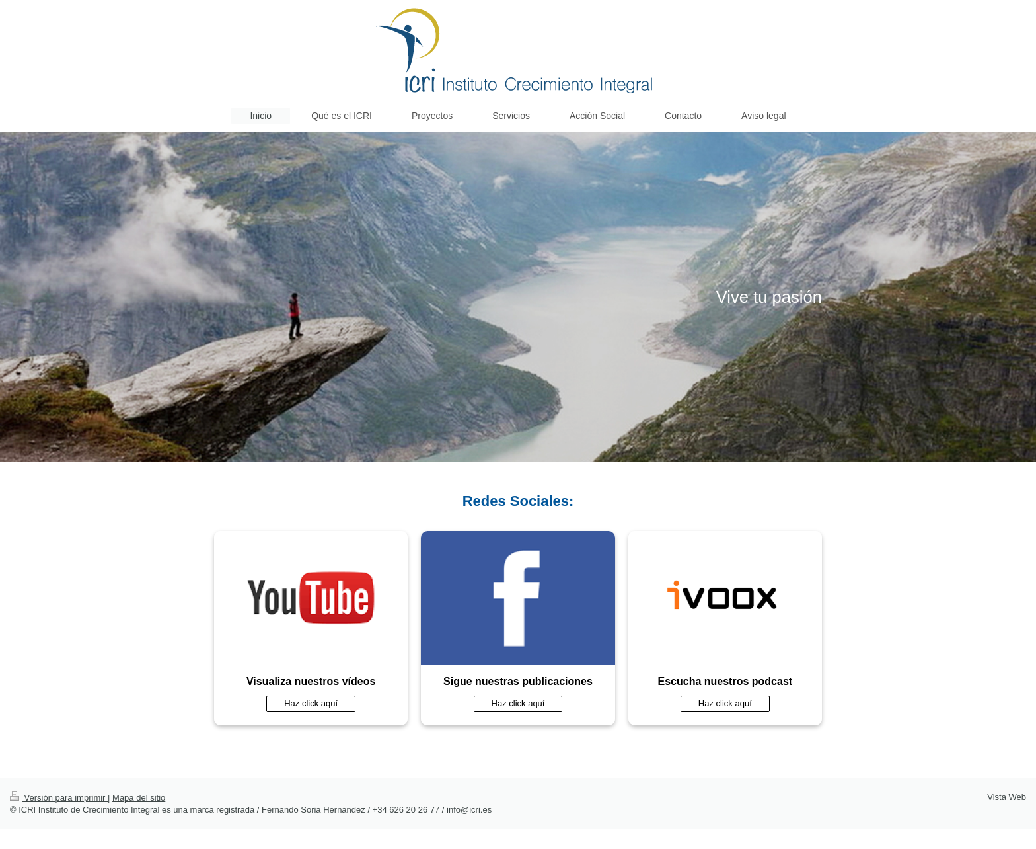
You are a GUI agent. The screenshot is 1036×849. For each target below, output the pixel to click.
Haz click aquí (311, 703)
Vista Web (1006, 797)
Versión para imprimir (59, 798)
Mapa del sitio (138, 798)
